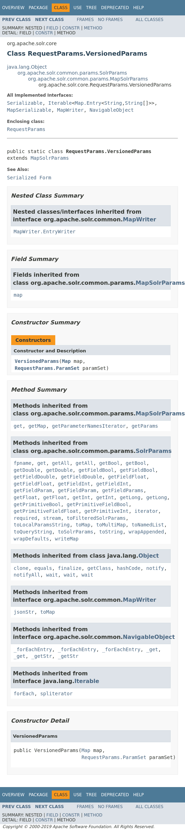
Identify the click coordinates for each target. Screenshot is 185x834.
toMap (83, 525)
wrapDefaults (31, 539)
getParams (144, 426)
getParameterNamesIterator (89, 426)
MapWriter (70, 110)
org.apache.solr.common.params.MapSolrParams (88, 79)
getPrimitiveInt (106, 511)
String (113, 103)
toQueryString (33, 532)
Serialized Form (29, 177)
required (25, 518)
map (18, 295)
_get (152, 649)
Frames (85, 19)
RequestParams (26, 129)
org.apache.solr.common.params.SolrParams (72, 73)
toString (110, 532)
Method (93, 28)
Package (38, 7)
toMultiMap (111, 525)
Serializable (24, 103)
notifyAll (27, 575)
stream (52, 518)
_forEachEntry (33, 649)
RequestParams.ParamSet (47, 368)
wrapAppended (146, 532)
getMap (37, 426)
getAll (61, 463)
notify (155, 568)
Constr (71, 28)
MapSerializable (29, 110)
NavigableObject (112, 110)
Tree (91, 7)
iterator (146, 511)
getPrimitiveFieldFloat (46, 511)
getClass (99, 568)
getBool (109, 463)
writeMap (66, 539)
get (18, 426)
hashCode (128, 568)
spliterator (56, 693)
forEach (24, 693)
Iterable (60, 103)
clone (21, 568)
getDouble (27, 470)
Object (148, 555)
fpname (22, 463)
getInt (82, 497)
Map (66, 361)
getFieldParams (122, 490)
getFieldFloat (127, 477)
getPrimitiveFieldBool (98, 504)
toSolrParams (75, 532)
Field (52, 28)
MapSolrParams (49, 158)
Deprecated (115, 7)
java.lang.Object (27, 67)
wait (52, 575)
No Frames (110, 19)
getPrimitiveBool (37, 504)
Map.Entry (88, 103)
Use (77, 7)
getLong (130, 497)
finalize (69, 568)
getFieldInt (74, 484)
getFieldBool (96, 470)
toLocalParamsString (42, 525)
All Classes (149, 19)
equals (43, 568)
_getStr (41, 656)
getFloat (25, 497)
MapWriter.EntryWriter (45, 231)
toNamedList (147, 525)
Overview (13, 7)
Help (138, 7)
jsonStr (24, 612)
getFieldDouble (34, 477)
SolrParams (154, 451)
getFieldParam (33, 490)
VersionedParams (37, 361)
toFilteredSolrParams (96, 518)
